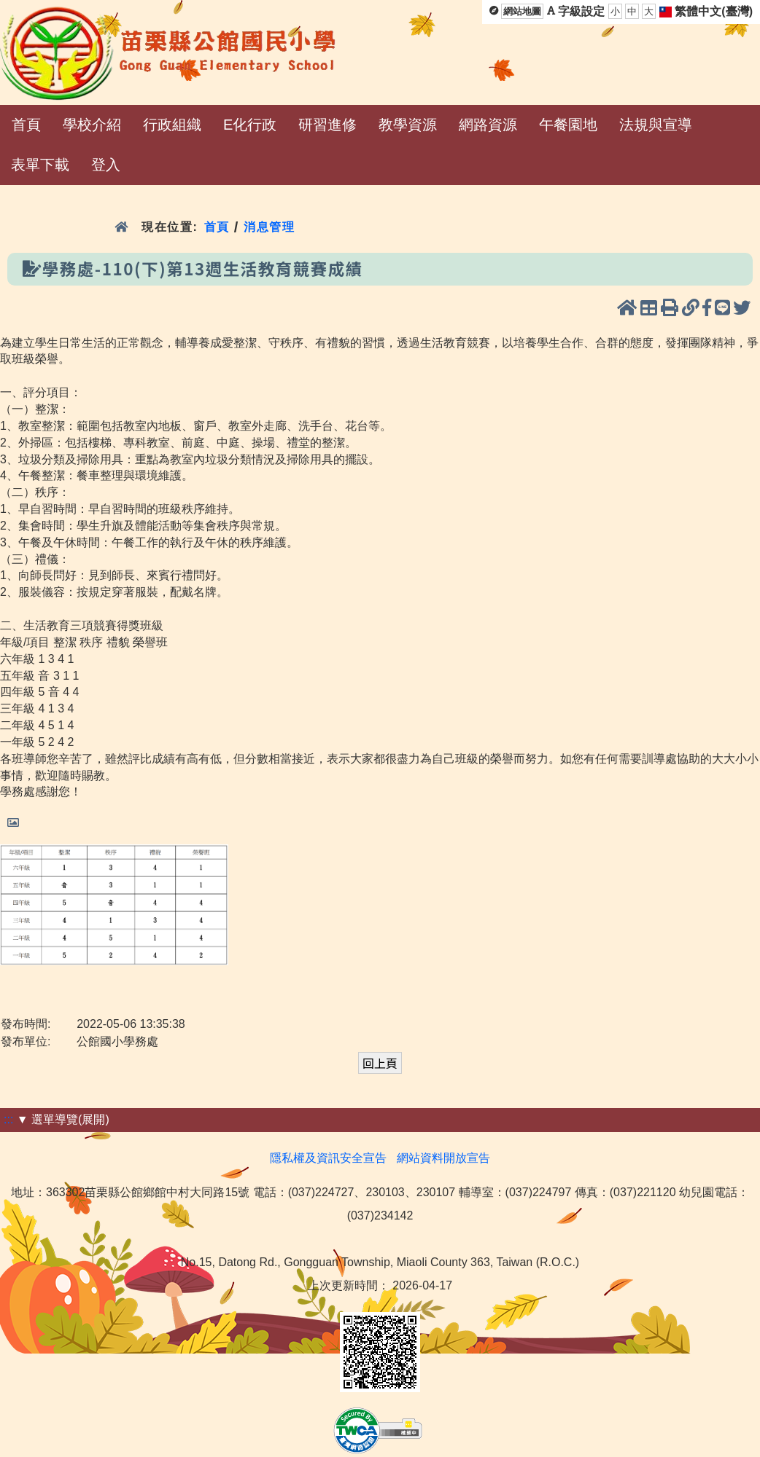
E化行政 (249, 125)
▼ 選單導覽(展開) (63, 1119)
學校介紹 (92, 125)
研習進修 (327, 125)
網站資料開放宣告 (443, 1158)
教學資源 (408, 125)
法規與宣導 (655, 125)
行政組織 (172, 125)
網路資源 (488, 125)
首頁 (26, 125)
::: (8, 1119)
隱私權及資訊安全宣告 (328, 1158)
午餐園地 (568, 125)
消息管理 (269, 227)
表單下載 (40, 165)
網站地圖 (522, 11)
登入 (105, 165)
